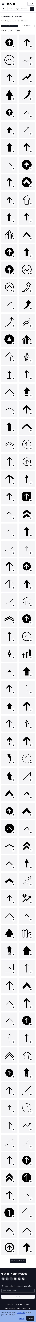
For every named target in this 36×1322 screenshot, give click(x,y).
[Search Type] (4, 9)
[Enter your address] (18, 1290)
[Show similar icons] (13, 46)
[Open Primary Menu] (3, 4)
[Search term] (19, 9)
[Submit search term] (32, 9)
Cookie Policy (21, 1312)
